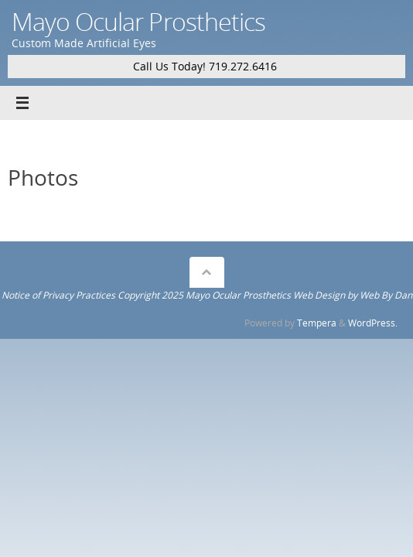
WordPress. (373, 323)
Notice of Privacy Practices (58, 295)
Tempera (316, 323)
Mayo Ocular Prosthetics (138, 21)
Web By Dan (386, 295)
